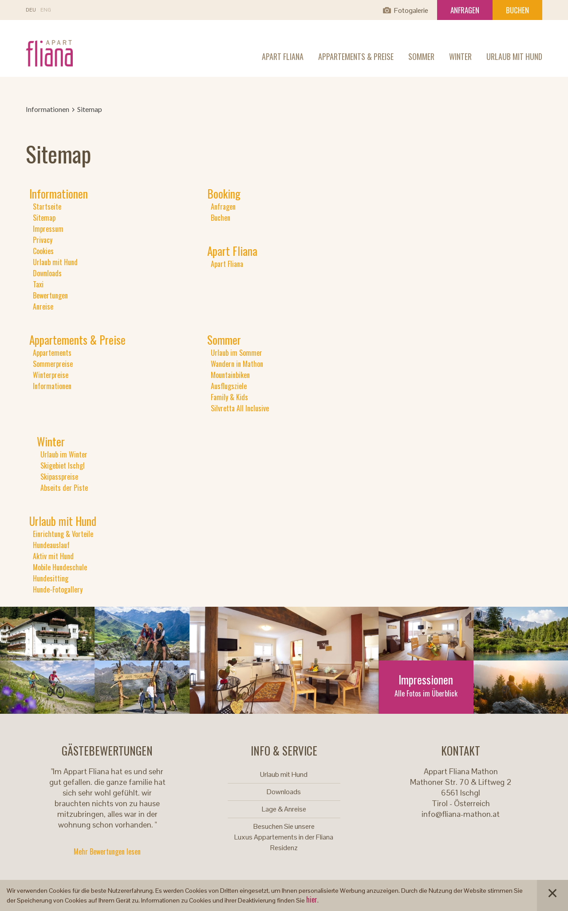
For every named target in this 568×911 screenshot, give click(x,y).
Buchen (517, 10)
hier (311, 899)
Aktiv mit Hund (53, 556)
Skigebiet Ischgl (62, 465)
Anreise (43, 306)
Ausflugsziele (229, 386)
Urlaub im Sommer (236, 352)
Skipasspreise (59, 476)
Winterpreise (50, 375)
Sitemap (44, 217)
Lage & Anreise (284, 809)
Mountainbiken (230, 375)
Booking (224, 193)
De (31, 10)
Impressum (48, 228)
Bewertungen (50, 295)
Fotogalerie (411, 10)
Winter (460, 56)
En (45, 10)
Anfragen (464, 10)
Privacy (42, 240)
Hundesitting (50, 578)
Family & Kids (229, 397)
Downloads (47, 273)
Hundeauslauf (51, 545)
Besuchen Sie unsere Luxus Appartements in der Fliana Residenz (283, 837)
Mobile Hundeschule (60, 567)
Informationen (47, 109)
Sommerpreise (53, 363)
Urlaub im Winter (63, 454)
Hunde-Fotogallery (58, 589)
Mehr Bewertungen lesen (107, 851)
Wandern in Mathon (237, 363)
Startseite (47, 206)
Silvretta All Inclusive (240, 408)
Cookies (43, 251)
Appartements (52, 352)
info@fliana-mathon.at (461, 814)
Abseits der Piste (64, 487)
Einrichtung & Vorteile (63, 534)
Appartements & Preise (356, 56)
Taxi (38, 284)
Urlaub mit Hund (514, 56)
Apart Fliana (283, 56)
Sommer (421, 56)
